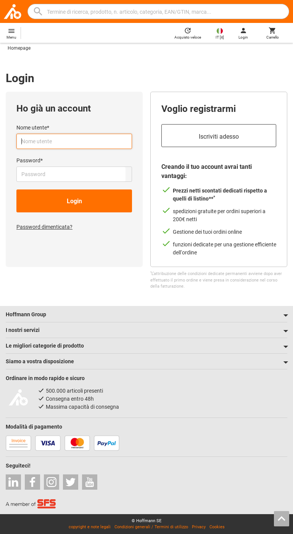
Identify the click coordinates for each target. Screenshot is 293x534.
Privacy (199, 526)
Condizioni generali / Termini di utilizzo (151, 526)
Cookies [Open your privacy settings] (217, 526)
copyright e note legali (90, 526)
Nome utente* (32, 128)
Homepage (19, 48)
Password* (29, 160)
